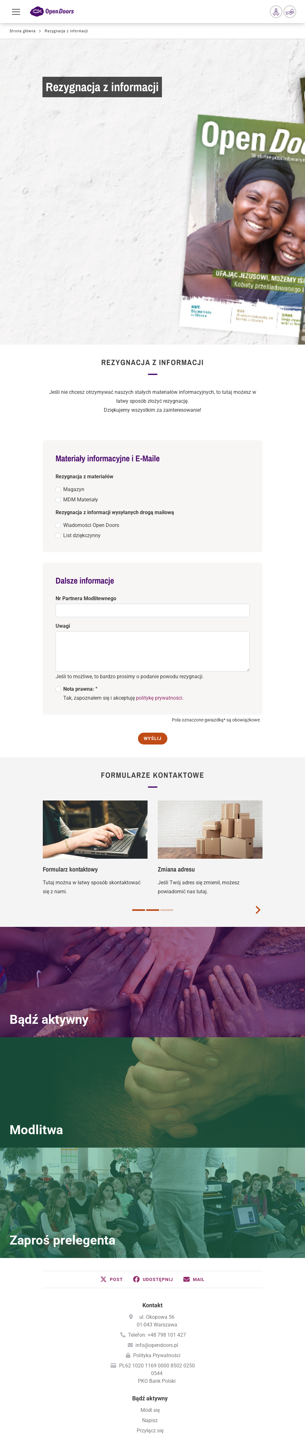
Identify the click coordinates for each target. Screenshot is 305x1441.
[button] (111, 1070)
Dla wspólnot (150, 1238)
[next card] (258, 700)
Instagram (162, 1418)
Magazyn (73, 280)
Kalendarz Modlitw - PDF (150, 1329)
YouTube (183, 1418)
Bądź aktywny (49, 809)
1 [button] (138, 700)
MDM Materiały (80, 290)
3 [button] (166, 700)
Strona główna (23, 31)
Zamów (150, 1277)
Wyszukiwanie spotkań (150, 1260)
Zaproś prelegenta (62, 1030)
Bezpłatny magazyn (150, 1289)
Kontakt (152, 1095)
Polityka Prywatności (156, 1146)
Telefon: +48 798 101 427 (157, 1125)
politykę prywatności (159, 488)
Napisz (150, 1211)
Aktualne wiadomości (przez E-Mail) (150, 1300)
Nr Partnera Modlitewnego (86, 389)
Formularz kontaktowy (70, 659)
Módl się (150, 1201)
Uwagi (63, 416)
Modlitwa (36, 920)
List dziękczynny (82, 326)
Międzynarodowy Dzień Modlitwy (150, 1339)
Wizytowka (152, 1386)
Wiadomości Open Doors (91, 316)
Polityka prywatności (152, 1399)
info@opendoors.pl (156, 1136)
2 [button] (152, 700)
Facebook (122, 1418)
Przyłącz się (150, 1221)
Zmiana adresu (176, 659)
